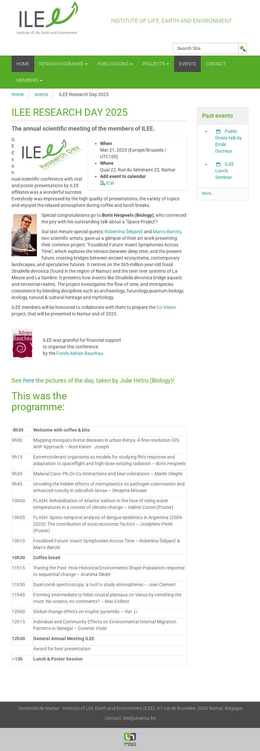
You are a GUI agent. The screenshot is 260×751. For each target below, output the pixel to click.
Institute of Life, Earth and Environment (122, 21)
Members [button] (29, 80)
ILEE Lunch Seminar (224, 171)
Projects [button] (156, 63)
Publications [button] (115, 63)
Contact (216, 63)
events (187, 63)
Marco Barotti (167, 231)
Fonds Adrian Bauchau (79, 353)
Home (22, 63)
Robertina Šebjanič (124, 231)
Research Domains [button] (63, 63)
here (29, 380)
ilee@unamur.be (139, 718)
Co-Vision (166, 307)
